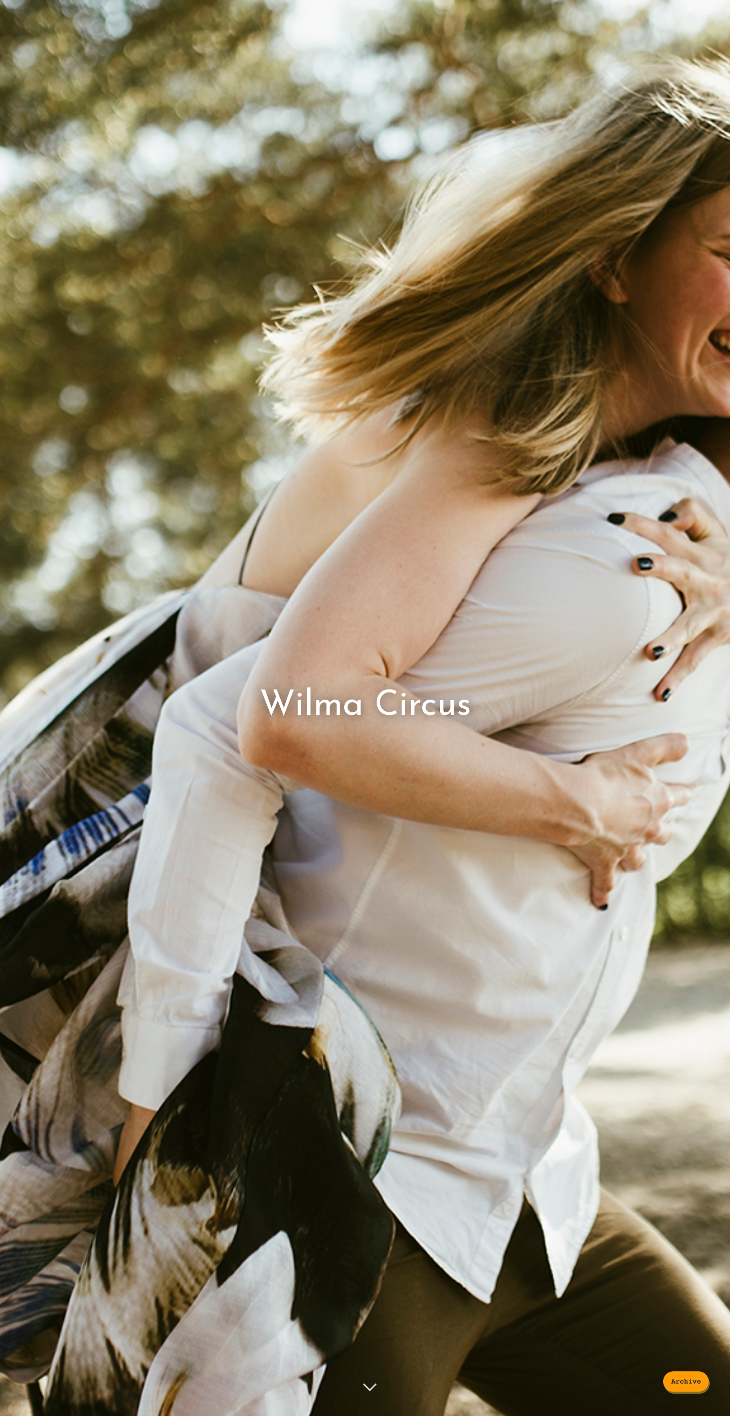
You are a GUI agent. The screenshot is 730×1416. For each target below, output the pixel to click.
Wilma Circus (365, 705)
